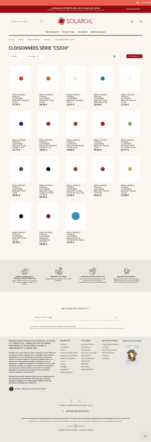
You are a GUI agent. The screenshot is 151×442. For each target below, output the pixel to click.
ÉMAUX (62, 350)
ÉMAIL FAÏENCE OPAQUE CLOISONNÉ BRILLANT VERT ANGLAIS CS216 (101, 98)
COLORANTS (64, 347)
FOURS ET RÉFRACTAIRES (69, 353)
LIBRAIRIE (63, 367)
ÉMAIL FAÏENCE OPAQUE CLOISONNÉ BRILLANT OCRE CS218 (46, 98)
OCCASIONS (64, 369)
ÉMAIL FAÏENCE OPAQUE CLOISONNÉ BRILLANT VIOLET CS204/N (101, 189)
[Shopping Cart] (145, 436)
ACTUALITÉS (85, 367)
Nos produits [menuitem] (52, 32)
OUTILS (62, 361)
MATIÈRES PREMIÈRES (67, 358)
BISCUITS (63, 344)
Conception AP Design (75, 426)
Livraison (105, 358)
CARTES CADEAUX (66, 372)
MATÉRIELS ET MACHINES (68, 356)
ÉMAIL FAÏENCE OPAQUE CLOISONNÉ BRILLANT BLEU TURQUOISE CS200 (75, 236)
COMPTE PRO (85, 361)
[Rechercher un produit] (26, 21)
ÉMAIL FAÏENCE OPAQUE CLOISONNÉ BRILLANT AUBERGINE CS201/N (46, 237)
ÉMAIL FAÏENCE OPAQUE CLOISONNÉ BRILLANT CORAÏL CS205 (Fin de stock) (75, 189)
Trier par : (14, 56)
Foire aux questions (88, 353)
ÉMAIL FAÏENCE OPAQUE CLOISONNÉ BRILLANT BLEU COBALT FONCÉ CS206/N (46, 190)
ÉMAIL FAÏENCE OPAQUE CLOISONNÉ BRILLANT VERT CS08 (19, 189)
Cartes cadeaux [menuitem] (97, 32)
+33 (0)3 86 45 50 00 (77, 411)
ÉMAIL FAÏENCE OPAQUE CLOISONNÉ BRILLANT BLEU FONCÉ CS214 (19, 144)
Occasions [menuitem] (82, 32)
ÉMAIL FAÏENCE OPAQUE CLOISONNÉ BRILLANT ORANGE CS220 (20, 98)
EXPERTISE (84, 364)
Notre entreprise (87, 344)
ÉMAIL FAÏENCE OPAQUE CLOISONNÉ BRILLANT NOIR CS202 (19, 236)
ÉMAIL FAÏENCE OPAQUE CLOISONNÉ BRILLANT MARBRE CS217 (75, 98)
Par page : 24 (33, 56)
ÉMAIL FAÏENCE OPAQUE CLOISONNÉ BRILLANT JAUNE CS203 (128, 189)
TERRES (63, 364)
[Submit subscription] (115, 317)
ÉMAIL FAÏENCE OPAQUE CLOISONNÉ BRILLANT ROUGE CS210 (101, 144)
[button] (132, 9)
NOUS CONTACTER (87, 369)
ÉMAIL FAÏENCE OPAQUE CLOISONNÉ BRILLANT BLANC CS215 (128, 98)
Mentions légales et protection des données (109, 353)
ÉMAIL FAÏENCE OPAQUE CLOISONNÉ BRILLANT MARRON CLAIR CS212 (75, 144)
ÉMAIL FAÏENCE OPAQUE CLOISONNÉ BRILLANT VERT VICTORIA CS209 (128, 144)
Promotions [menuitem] (68, 32)
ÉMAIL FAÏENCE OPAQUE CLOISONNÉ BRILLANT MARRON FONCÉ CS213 (48, 144)
